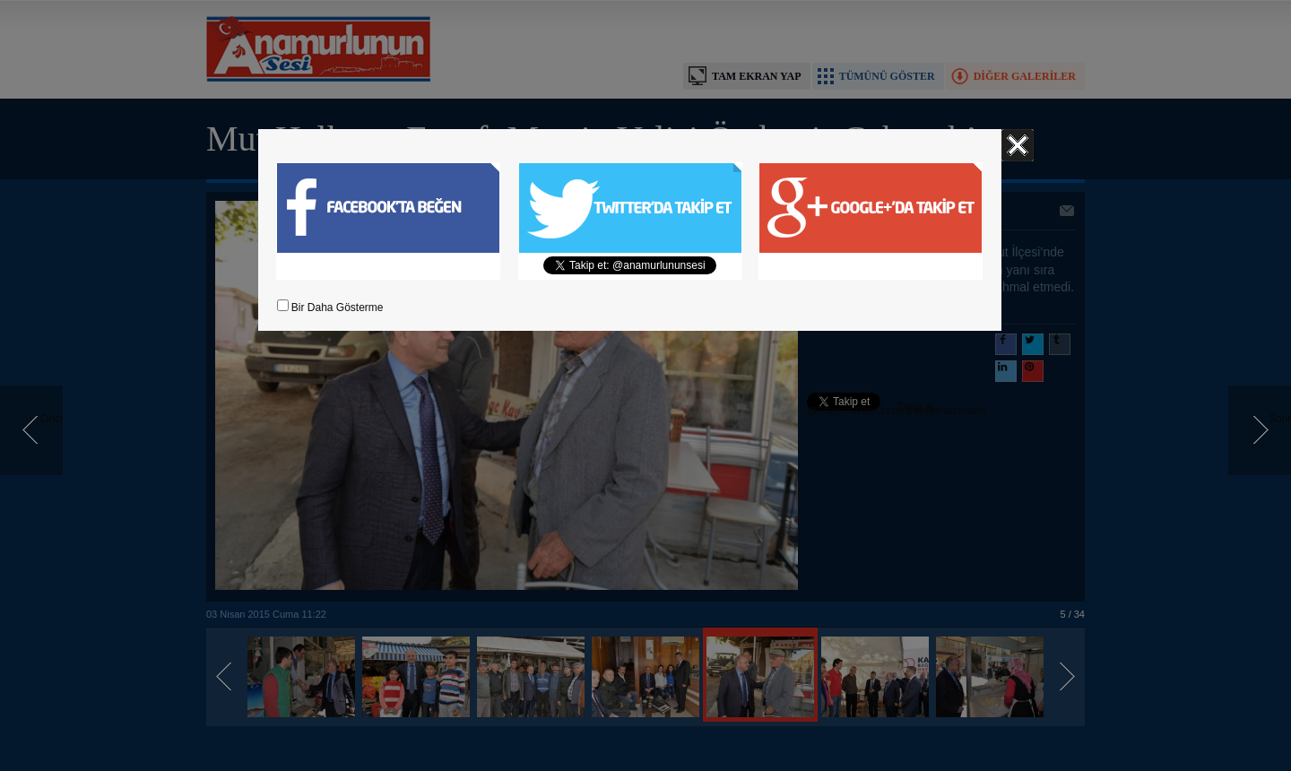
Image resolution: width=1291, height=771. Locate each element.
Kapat (1017, 145)
